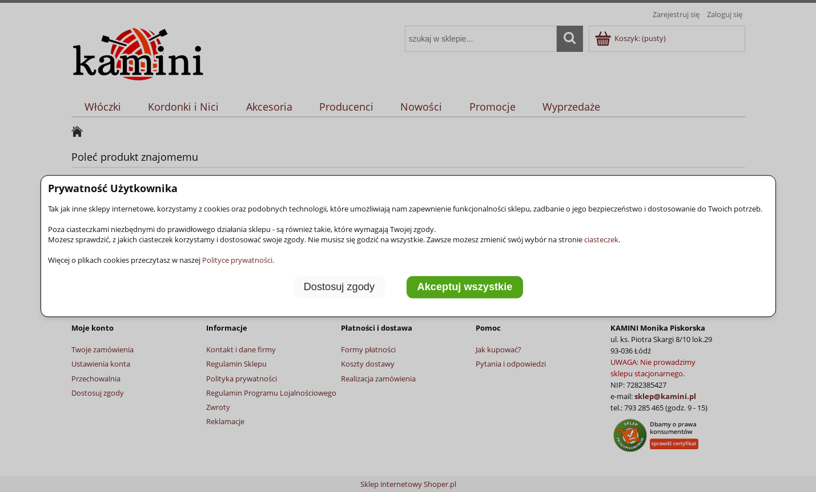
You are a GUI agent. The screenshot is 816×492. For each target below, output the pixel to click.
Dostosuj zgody (339, 286)
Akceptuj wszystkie (465, 286)
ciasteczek (601, 239)
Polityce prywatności (237, 260)
